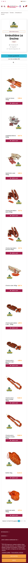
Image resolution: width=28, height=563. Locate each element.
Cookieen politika (6, 552)
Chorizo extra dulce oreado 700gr (9, 399)
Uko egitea (14, 556)
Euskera (24, 1)
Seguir (14, 41)
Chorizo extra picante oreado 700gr (10, 436)
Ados (14, 560)
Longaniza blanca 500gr (11, 136)
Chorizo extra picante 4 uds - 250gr (10, 362)
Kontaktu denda (14, 31)
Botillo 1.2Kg (9, 473)
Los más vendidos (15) (14, 59)
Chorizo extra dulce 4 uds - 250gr (11, 323)
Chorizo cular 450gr (11, 285)
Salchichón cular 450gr (10, 173)
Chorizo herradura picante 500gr (11, 248)
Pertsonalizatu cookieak (17, 552)
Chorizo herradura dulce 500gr (11, 211)
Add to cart (14, 103)
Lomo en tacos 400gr (10, 98)
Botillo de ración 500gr (10, 511)
